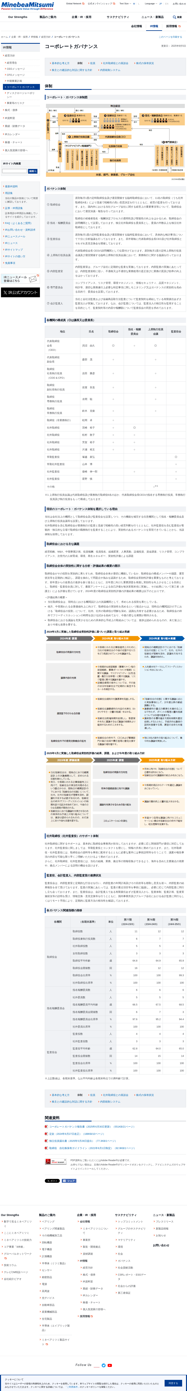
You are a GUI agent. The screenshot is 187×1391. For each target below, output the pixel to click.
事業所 (86, 1239)
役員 (92, 63)
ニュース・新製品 (152, 17)
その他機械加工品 (52, 1235)
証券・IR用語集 (14, 208)
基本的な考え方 (61, 63)
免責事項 (10, 263)
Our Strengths (17, 17)
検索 (179, 17)
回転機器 (47, 1242)
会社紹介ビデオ (13, 1279)
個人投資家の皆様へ (16, 150)
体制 (79, 63)
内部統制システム (110, 70)
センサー (47, 1270)
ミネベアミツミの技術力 (18, 1239)
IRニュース (11, 243)
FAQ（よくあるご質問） (19, 223)
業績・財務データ (15, 126)
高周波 (45, 1291)
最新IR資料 (11, 186)
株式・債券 (11, 110)
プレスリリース (165, 1221)
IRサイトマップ (14, 249)
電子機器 (47, 1249)
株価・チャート (14, 142)
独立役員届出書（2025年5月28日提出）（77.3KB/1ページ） (83, 1140)
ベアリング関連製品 (53, 1228)
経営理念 (12, 62)
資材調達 (88, 1253)
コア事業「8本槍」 (15, 1246)
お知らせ (161, 1235)
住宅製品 (47, 1318)
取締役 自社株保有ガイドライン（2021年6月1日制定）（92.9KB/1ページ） (92, 1148)
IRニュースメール (15, 236)
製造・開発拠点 (92, 1246)
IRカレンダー (12, 134)
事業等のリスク (16, 103)
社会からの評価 (127, 1286)
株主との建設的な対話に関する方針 (72, 70)
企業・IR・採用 (81, 17)
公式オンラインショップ (102, 3)
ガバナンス (124, 1260)
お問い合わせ (179, 4)
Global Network (75, 3)
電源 (44, 1284)
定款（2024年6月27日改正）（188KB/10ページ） (77, 1133)
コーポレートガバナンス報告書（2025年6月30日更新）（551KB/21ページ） (92, 1126)
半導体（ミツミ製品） (54, 1263)
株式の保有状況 (145, 63)
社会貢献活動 (125, 1267)
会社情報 (136, 26)
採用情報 (173, 26)
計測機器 (47, 1256)
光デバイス (48, 1297)
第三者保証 (124, 1292)
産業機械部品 (49, 1311)
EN (166, 3)
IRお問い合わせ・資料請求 (20, 229)
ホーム (4, 37)
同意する (173, 1383)
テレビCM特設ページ (16, 1272)
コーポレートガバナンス (21, 87)
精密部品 (47, 1277)
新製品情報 (162, 1228)
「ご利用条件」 (72, 1387)
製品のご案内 (48, 17)
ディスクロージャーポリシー (21, 95)
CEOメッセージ (16, 68)
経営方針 (46, 37)
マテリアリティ (127, 1239)
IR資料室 (10, 118)
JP (160, 3)
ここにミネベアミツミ (16, 1232)
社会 (120, 1253)
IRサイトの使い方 (15, 256)
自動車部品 (48, 1305)
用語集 (9, 193)
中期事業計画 (14, 80)
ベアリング (48, 1221)
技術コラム (10, 1265)
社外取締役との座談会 (115, 63)
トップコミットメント (130, 1221)
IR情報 (154, 26)
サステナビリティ (118, 17)
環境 (120, 1246)
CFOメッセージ (16, 74)
